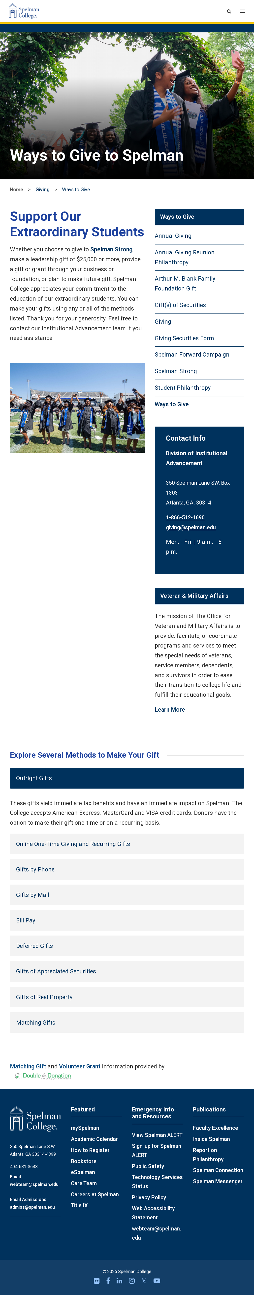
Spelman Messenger (218, 1186)
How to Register (90, 1155)
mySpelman (85, 1133)
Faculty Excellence (215, 1133)
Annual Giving (173, 240)
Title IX (79, 1210)
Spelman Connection (218, 1175)
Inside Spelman (211, 1144)
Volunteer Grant (79, 1071)
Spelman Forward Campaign (192, 359)
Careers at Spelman (95, 1199)
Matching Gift (28, 1071)
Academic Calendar (94, 1144)
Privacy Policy (149, 1202)
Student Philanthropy (183, 392)
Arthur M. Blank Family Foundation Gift (185, 288)
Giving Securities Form (184, 343)
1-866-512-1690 (185, 522)
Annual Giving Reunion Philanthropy (185, 262)
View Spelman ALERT (157, 1140)
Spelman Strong (111, 254)
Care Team (84, 1188)
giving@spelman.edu (191, 532)
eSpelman (83, 1177)
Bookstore (83, 1166)
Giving (42, 194)
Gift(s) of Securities (180, 310)
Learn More (170, 714)
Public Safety (148, 1171)
